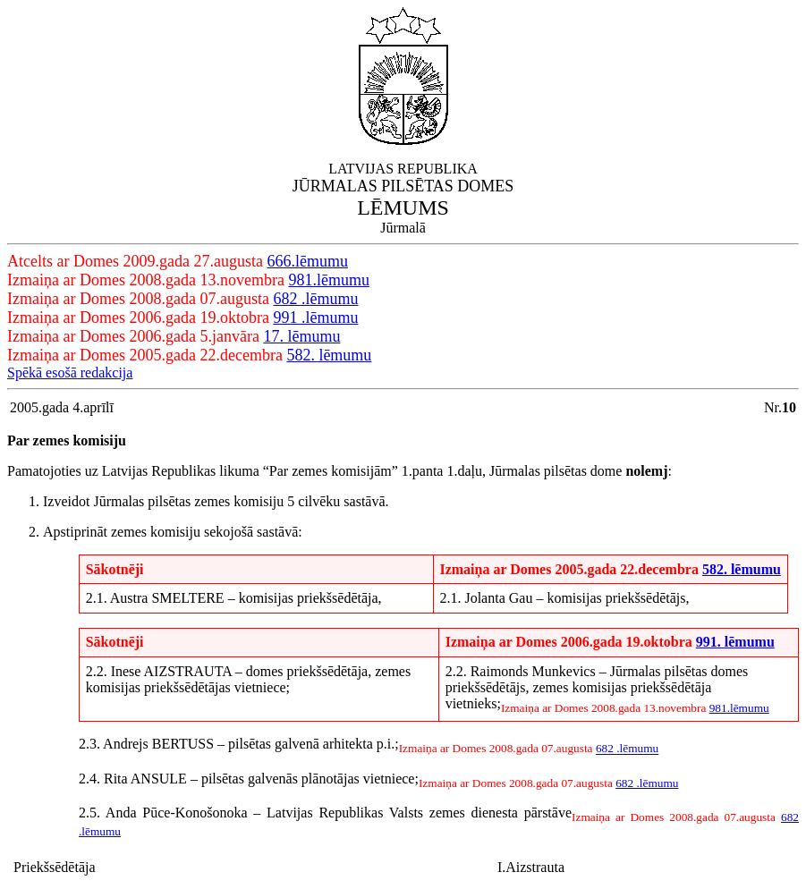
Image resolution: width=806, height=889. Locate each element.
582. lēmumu (328, 355)
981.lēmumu (328, 280)
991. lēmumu (735, 641)
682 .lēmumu (315, 299)
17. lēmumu (301, 336)
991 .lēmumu (315, 317)
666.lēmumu (307, 261)
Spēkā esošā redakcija (69, 372)
